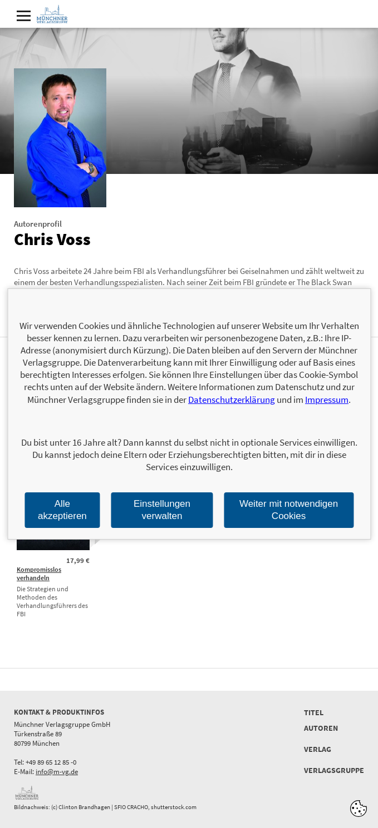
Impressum (326, 399)
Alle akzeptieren (62, 509)
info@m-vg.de (57, 771)
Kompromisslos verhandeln (39, 573)
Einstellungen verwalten (162, 509)
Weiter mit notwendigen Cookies (288, 509)
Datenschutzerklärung (231, 399)
